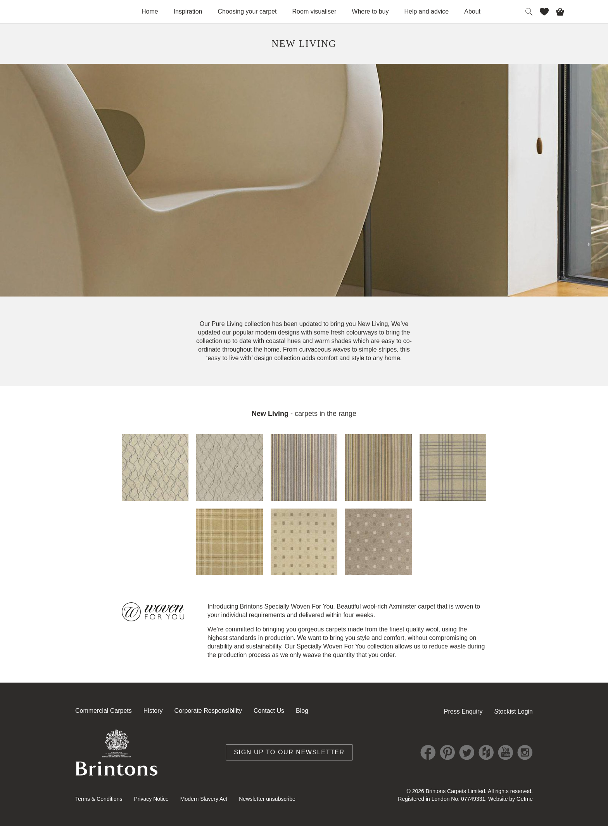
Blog (302, 710)
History (153, 710)
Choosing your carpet (247, 11)
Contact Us (269, 710)
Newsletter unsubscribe (267, 799)
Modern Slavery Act (203, 799)
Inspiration (188, 11)
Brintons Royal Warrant (116, 752)
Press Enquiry (463, 711)
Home (150, 11)
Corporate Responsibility (208, 710)
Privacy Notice (151, 799)
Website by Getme (510, 799)
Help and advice (426, 11)
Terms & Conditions (98, 799)
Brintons (70, 11)
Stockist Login (513, 711)
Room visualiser (314, 11)
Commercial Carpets (103, 710)
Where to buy (370, 11)
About (472, 11)
